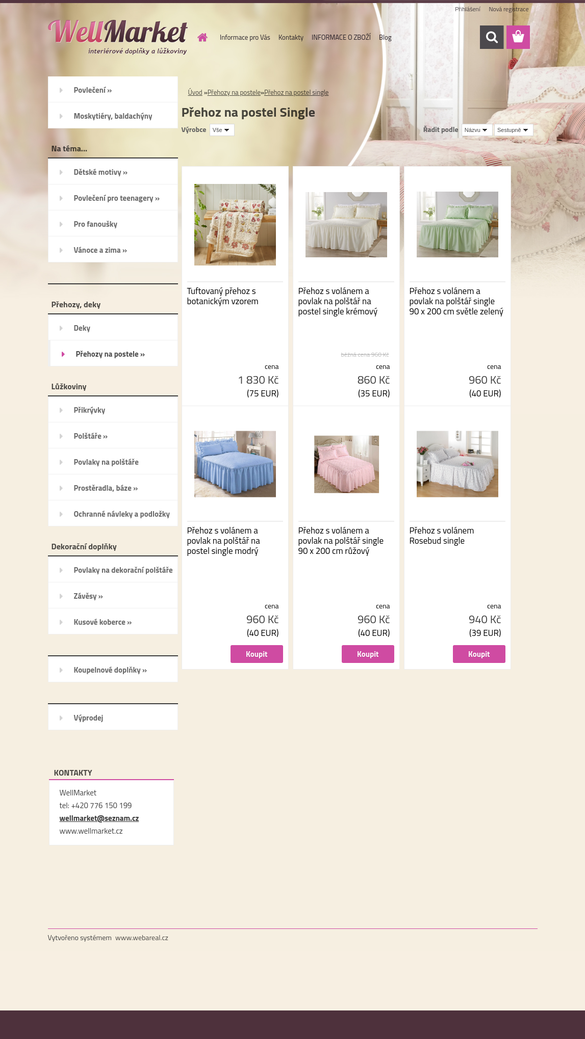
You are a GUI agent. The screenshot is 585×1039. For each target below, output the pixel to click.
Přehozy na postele (234, 92)
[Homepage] (200, 37)
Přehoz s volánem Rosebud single (442, 535)
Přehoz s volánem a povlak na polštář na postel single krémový (338, 301)
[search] (491, 37)
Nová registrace (508, 9)
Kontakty (290, 37)
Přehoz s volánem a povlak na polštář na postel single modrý (223, 540)
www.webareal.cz (141, 937)
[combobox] (477, 130)
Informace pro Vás (245, 37)
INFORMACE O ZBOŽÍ (341, 37)
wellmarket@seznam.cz (99, 818)
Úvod (195, 92)
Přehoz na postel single (296, 92)
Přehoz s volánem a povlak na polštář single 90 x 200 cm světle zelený (456, 301)
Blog (385, 37)
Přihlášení (467, 9)
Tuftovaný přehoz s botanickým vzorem (223, 296)
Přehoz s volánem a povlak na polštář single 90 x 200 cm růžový (341, 540)
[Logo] (118, 37)
